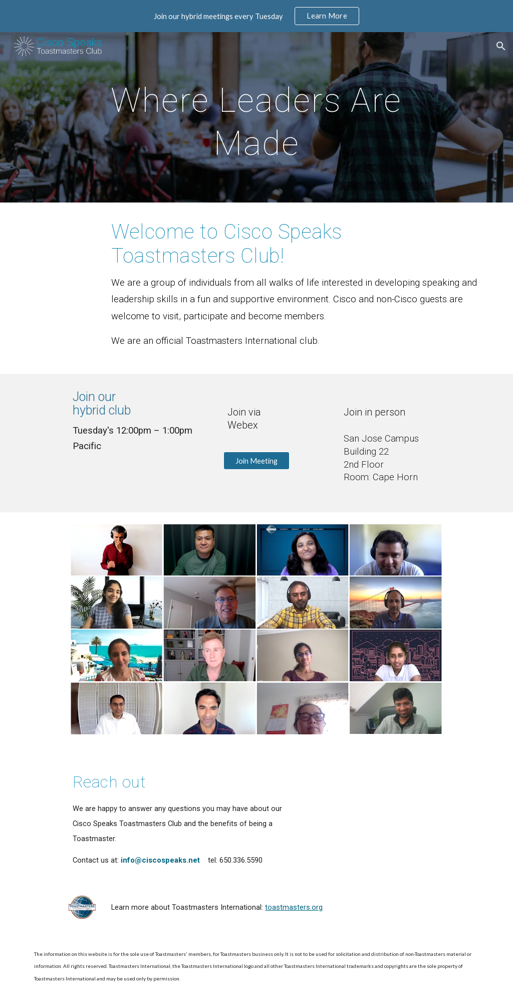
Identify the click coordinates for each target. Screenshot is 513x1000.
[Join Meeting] (256, 460)
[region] (256, 16)
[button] (501, 46)
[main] (256, 117)
